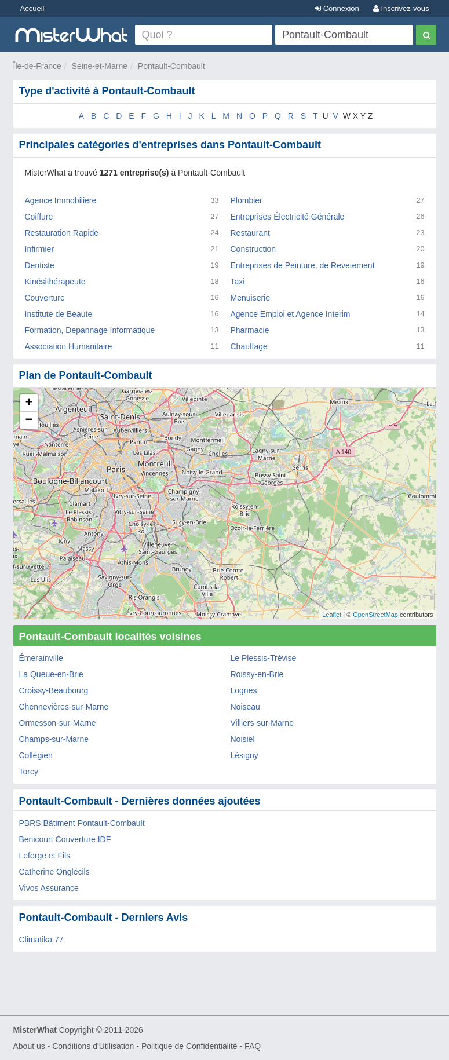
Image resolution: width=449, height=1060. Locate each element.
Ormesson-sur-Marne (57, 723)
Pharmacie (250, 330)
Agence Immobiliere (61, 200)
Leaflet (331, 614)
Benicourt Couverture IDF (65, 839)
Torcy (28, 771)
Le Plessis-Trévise (264, 658)
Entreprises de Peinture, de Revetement (303, 265)
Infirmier (39, 249)
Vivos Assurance (49, 888)
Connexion (337, 8)
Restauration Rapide (62, 232)
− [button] (28, 420)
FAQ (252, 1046)
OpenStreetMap (375, 614)
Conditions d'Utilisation (93, 1046)
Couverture (45, 297)
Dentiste (39, 265)
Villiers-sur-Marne (262, 723)
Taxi (238, 281)
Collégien (36, 755)
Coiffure (39, 216)
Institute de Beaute (59, 314)
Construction (253, 249)
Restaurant (250, 232)
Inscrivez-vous (401, 8)
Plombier (246, 200)
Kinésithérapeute (55, 281)
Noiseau (245, 706)
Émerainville (41, 658)
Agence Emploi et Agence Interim (291, 314)
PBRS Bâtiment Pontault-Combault (82, 823)
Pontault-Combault (171, 66)
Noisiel (243, 739)
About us (29, 1046)
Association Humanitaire (68, 346)
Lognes (244, 690)
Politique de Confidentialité (189, 1046)
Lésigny (244, 755)
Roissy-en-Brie (257, 674)
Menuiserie (250, 297)
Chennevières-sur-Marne (64, 706)
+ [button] (28, 403)
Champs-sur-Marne (54, 739)
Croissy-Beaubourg (54, 690)
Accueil (32, 8)
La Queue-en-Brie (51, 674)
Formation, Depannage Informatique (90, 330)
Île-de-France (37, 66)
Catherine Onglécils (54, 871)
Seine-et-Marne (100, 66)
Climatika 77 (41, 939)
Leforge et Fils (45, 855)
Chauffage (249, 346)
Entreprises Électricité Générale (288, 216)
